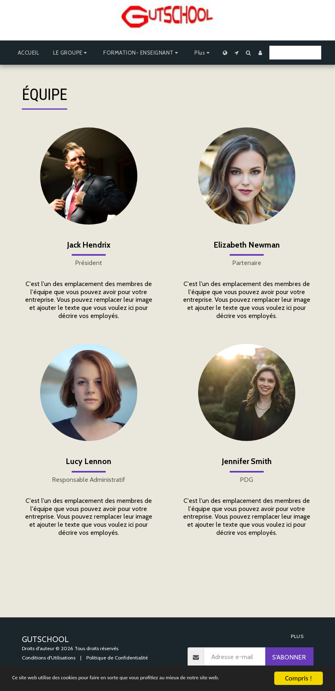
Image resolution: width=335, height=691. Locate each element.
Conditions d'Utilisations (48, 658)
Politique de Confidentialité (117, 658)
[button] (71, 52)
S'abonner (289, 657)
